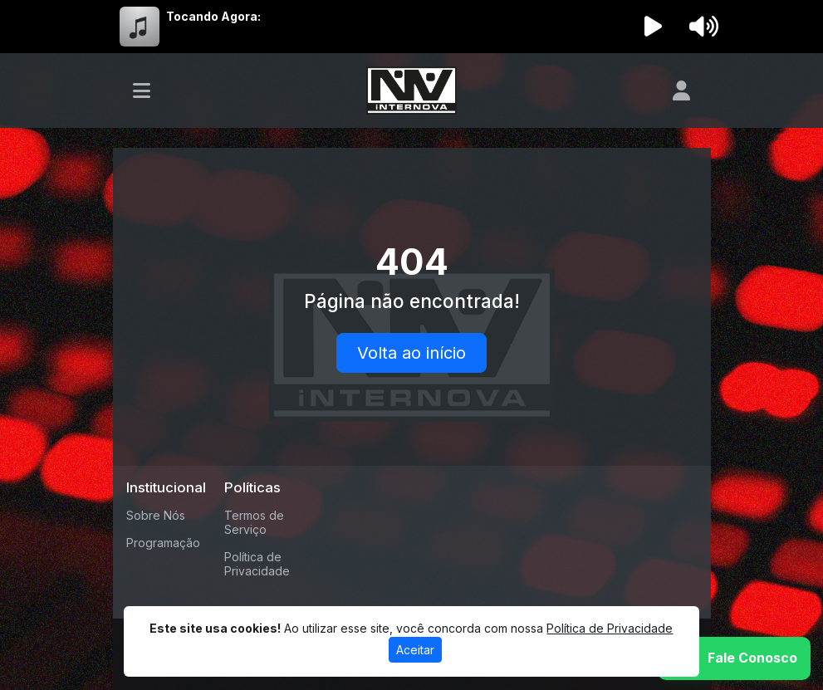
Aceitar (415, 650)
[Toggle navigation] (141, 90)
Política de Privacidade (257, 564)
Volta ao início (411, 353)
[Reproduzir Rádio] (652, 26)
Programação (163, 543)
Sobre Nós (155, 515)
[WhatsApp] (734, 658)
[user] (681, 90)
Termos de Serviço (254, 522)
